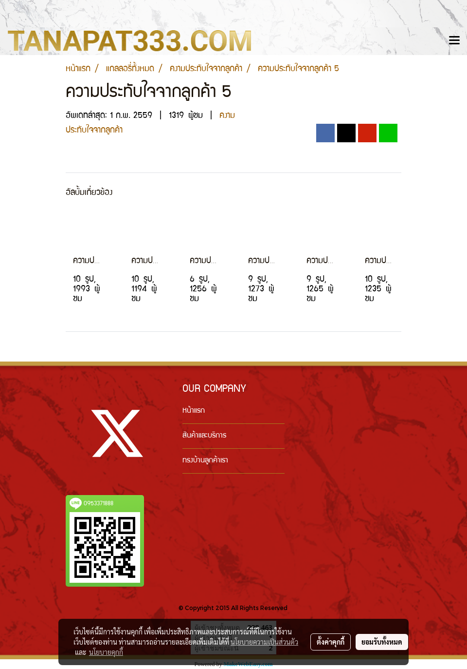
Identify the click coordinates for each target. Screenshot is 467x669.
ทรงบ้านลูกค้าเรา (205, 461)
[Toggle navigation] (454, 41)
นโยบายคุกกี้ (106, 652)
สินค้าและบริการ (204, 436)
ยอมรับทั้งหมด (381, 641)
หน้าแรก (193, 411)
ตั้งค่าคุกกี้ (330, 641)
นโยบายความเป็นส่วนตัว (264, 641)
